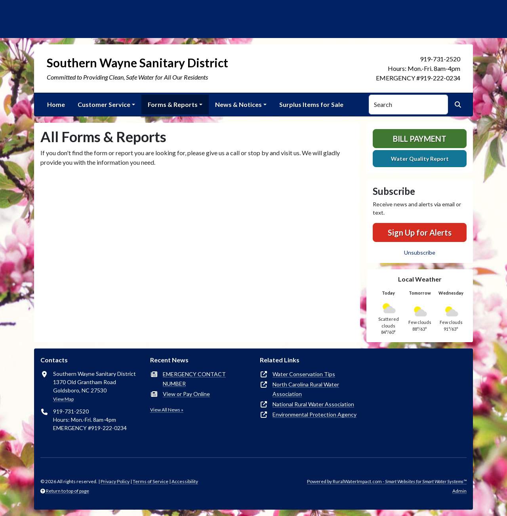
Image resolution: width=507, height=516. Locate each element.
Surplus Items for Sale (311, 104)
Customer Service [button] (104, 104)
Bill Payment (419, 138)
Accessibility (185, 481)
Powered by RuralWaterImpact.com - (387, 481)
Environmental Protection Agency (314, 414)
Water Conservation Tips (304, 374)
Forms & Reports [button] (173, 104)
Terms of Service (150, 481)
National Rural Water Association (313, 404)
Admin (459, 491)
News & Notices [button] (238, 104)
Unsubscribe (419, 252)
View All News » (166, 410)
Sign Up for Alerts (420, 232)
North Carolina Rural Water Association (306, 389)
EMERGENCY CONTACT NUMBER (194, 379)
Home (56, 104)
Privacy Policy (115, 481)
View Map (63, 399)
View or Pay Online (186, 393)
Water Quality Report (420, 158)
